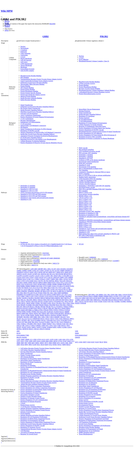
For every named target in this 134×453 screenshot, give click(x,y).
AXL (38, 274)
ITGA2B (30, 293)
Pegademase (24, 242)
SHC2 (44, 317)
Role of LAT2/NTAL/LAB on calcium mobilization (95, 175)
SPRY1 (72, 318)
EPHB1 (49, 284)
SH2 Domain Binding (27, 379)
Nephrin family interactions (87, 177)
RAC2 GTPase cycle (85, 201)
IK (51, 291)
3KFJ (33, 343)
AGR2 (34, 270)
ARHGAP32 (60, 272)
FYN (59, 288)
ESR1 (41, 286)
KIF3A (41, 294)
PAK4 (18, 305)
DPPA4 (40, 282)
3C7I (72, 341)
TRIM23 (129, 301)
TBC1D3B (28, 322)
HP (41, 291)
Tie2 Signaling (83, 170)
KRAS (114, 298)
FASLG (54, 286)
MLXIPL (29, 300)
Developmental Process (86, 405)
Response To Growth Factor (29, 434)
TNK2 (18, 324)
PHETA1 (70, 305)
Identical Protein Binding (28, 96)
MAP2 (57, 296)
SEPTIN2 (127, 300)
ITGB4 (40, 293)
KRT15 (119, 298)
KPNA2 (49, 294)
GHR (28, 289)
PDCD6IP (35, 305)
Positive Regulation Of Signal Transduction (33, 393)
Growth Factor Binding (86, 424)
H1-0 (57, 289)
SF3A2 (23, 315)
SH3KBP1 (20, 317)
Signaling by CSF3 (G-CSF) (29, 189)
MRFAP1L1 (97, 300)
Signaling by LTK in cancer (87, 230)
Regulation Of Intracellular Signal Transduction (35, 358)
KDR (59, 293)
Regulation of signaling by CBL (88, 213)
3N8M (54, 343)
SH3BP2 (59, 315)
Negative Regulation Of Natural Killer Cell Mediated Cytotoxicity (40, 132)
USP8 (43, 325)
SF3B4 (27, 315)
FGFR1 (72, 286)
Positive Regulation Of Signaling (30, 391)
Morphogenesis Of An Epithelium (89, 431)
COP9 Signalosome (26, 64)
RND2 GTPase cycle (85, 225)
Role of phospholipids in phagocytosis (90, 168)
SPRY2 (19, 320)
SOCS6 (86, 301)
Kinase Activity (83, 400)
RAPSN (56, 312)
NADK (46, 301)
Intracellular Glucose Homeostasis (89, 109)
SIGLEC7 (63, 317)
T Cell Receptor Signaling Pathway (31, 406)
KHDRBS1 (64, 293)
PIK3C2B (26, 306)
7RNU (105, 342)
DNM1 (25, 282)
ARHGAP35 (68, 272)
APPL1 (93, 294)
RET (40, 313)
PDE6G (46, 305)
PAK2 (73, 303)
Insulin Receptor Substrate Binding (31, 98)
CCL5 (71, 276)
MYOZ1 (40, 301)
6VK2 (50, 344)
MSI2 (45, 300)
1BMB (27, 339)
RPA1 (62, 313)
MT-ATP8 (55, 300)
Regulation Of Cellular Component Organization (35, 386)
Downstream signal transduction (89, 161)
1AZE (18, 339)
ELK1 (31, 284)
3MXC (37, 343)
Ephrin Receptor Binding (28, 100)
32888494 (92, 257)
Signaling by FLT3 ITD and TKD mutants (33, 194)
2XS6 (80, 342)
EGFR (27, 284)
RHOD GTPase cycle (85, 203)
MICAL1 (23, 300)
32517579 (46, 255)
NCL (62, 301)
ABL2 (49, 269)
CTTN (23, 281)
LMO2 (27, 296)
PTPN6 (19, 312)
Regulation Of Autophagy (87, 116)
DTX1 (54, 282)
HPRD (7, 30)
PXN (38, 312)
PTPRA (23, 312)
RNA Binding (24, 77)
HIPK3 (19, 291)
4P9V (26, 344)
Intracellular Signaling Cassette (30, 394)
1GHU (56, 339)
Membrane (23, 67)
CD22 (27, 277)
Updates (7, 26)
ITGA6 (35, 293)
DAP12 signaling (84, 173)
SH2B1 (32, 315)
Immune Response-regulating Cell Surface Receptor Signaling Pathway (42, 376)
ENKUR (85, 296)
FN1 (41, 288)
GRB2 (46, 36)
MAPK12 (25, 298)
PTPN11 (56, 310)
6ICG (38, 344)
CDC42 (50, 277)
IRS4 (25, 293)
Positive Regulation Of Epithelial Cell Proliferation (94, 425)
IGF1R (95, 298)
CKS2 (24, 279)
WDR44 (49, 327)
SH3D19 (65, 315)
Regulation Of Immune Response (30, 401)
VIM (58, 325)
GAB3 (19, 289)
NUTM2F (44, 303)
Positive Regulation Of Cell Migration (90, 388)
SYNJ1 (69, 320)
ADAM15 (70, 269)
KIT (45, 294)
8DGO (68, 344)
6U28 (97, 342)
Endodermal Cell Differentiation (30, 122)
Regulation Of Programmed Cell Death (32, 420)
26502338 (43, 258)
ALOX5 (57, 270)
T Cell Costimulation (26, 118)
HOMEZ (37, 291)
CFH (65, 277)
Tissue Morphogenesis (86, 434)
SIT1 (68, 317)
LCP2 (18, 296)
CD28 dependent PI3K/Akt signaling (90, 179)
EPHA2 (44, 284)
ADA (58, 269)
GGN (25, 289)
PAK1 (68, 303)
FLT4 (38, 288)
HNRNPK (31, 291)
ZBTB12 (19, 329)
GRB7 (48, 289)
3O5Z (89, 342)
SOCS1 (47, 318)
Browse (7, 21)
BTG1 (70, 274)
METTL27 (67, 298)
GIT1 (32, 289)
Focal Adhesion (83, 59)
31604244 (36, 256)
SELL (18, 315)
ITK (48, 293)
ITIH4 (44, 293)
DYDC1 (129, 294)
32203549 (36, 261)
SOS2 (61, 318)
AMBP (62, 270)
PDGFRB (52, 305)
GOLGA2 (78, 298)
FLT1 (31, 288)
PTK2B (45, 310)
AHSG (42, 270)
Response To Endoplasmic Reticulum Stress (92, 126)
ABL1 (45, 269)
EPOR (64, 284)
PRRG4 (36, 310)
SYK (54, 320)
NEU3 (66, 301)
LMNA (83, 300)
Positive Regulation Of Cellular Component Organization (38, 388)
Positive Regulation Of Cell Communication (34, 400)
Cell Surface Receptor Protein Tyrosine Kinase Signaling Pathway (40, 348)
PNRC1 (71, 306)
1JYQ (67, 339)
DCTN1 (40, 281)
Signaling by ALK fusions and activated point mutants (37, 197)
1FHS (35, 339)
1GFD (52, 339)
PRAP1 (45, 308)
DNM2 (30, 282)
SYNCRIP (64, 320)
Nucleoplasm (24, 48)
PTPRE (34, 312)
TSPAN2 (59, 324)
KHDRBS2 (20, 294)
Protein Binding (25, 86)
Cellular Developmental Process (89, 413)
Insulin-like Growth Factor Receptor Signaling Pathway (37, 134)
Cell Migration (25, 431)
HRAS (45, 291)
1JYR (71, 339)
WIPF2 (59, 327)
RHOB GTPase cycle (85, 196)
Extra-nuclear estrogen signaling (89, 194)
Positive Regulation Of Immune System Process (35, 410)
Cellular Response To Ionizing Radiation (32, 141)
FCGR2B (66, 286)
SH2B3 (42, 315)
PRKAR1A (58, 308)
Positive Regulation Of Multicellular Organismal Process (37, 422)
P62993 (24, 337)
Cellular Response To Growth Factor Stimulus (93, 415)
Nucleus (22, 46)
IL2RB (59, 291)
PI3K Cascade (83, 148)
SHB (31, 317)
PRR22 (68, 308)
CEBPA (61, 277)
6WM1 (55, 344)
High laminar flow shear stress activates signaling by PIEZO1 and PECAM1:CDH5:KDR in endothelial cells (99, 234)
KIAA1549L (35, 294)
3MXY (42, 343)
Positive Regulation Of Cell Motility (90, 394)
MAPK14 (31, 298)
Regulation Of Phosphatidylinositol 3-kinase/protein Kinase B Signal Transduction (45, 370)
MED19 (42, 298)
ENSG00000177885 (23, 335)
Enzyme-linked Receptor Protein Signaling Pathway (36, 352)
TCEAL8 (41, 322)
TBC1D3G (35, 322)
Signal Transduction (26, 105)
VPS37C (63, 325)
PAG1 (64, 303)
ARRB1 (100, 294)
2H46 (47, 341)
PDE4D (41, 305)
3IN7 (25, 343)
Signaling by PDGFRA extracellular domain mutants (95, 222)
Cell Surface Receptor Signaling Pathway (33, 350)
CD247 (32, 277)
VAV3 (55, 325)
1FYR (39, 339)
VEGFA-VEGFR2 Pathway (87, 182)
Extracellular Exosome (27, 69)
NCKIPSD (57, 301)
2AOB (43, 341)
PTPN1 (51, 310)
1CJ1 (31, 339)
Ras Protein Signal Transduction (30, 108)
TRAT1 (39, 324)
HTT (48, 291)
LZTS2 (46, 296)
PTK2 (41, 310)
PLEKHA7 (59, 306)
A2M (32, 269)
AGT (38, 270)
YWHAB (83, 303)
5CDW (34, 344)
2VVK (60, 341)
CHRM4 (70, 277)
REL (27, 313)
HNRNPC (24, 291)
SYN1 (58, 320)
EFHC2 (19, 284)
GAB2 (68, 288)
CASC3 (42, 276)
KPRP (54, 294)
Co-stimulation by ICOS (86, 237)
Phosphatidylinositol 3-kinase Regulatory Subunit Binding (97, 90)
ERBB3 (27, 286)
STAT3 (105, 301)
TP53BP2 (30, 324)
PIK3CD (116, 300)
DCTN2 (46, 281)
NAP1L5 (51, 301)
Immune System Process (27, 412)
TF (55, 322)
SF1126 (81, 244)
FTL (56, 288)
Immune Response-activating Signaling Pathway (35, 415)
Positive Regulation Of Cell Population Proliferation (95, 369)
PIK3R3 (48, 306)
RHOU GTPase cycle (85, 206)
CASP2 (47, 276)
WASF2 (24, 327)
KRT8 (58, 294)
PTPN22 (67, 310)
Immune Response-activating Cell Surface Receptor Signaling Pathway (42, 381)
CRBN (53, 279)
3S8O (18, 344)
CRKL (61, 279)
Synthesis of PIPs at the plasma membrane (92, 160)
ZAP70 (69, 327)
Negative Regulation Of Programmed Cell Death (94, 419)
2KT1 (77, 342)
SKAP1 (19, 318)
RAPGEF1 (50, 312)
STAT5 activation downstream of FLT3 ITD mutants (36, 192)
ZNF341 (36, 329)
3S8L (66, 343)
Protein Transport (84, 118)
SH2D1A (47, 315)
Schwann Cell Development (29, 113)
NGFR (19, 303)
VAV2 (51, 325)
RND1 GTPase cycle (85, 227)
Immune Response (84, 111)
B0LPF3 (19, 337)
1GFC (47, 339)
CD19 (23, 277)
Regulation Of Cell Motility (87, 384)
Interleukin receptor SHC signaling (89, 211)
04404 (77, 333)
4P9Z (30, 344)
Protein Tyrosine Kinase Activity (30, 355)
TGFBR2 (123, 301)
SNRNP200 (36, 318)
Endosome (23, 51)
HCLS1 (66, 289)
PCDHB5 (29, 305)
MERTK (57, 298)
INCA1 (64, 291)
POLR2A (25, 308)
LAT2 (65, 294)
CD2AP (40, 277)
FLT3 (34, 288)
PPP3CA (40, 308)
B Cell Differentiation (85, 119)
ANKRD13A (69, 270)
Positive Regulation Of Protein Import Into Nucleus (95, 128)
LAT (62, 294)
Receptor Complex (84, 364)
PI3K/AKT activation (85, 163)
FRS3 (49, 288)
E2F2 (66, 282)
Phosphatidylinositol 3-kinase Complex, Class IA (94, 61)
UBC (23, 325)
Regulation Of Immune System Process (32, 398)
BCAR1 (46, 274)
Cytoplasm (23, 50)
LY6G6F (41, 296)
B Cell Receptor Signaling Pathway (31, 137)
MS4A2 (40, 300)
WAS (68, 325)
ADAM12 (63, 269)
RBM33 (19, 313)
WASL (29, 327)
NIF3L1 (23, 303)
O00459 (77, 337)
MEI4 (53, 298)
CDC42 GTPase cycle (85, 197)
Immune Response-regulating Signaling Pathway (35, 408)
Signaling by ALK (84, 165)
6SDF (46, 344)
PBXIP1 (23, 305)
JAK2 (55, 293)
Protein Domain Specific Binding (30, 93)
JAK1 (51, 293)
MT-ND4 (62, 300)
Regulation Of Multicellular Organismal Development (95, 420)
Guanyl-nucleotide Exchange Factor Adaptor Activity (36, 81)
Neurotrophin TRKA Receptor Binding (32, 84)
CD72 (45, 277)
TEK (52, 322)
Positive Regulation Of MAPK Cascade (32, 425)
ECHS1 (71, 282)
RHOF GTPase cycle (85, 210)
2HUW (55, 341)
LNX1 (32, 296)
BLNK (61, 274)
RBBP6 (67, 312)
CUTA (27, 281)
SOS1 (57, 318)
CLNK (28, 279)
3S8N (70, 343)
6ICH (42, 344)
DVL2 (63, 282)
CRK (56, 279)
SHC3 (48, 317)
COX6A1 (42, 279)
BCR (57, 274)
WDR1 (44, 327)
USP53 (33, 325)
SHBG (35, 317)
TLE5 (61, 322)
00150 (18, 333)
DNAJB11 (20, 282)
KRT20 (124, 298)
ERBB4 (33, 286)
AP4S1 (31, 272)
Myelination (24, 127)
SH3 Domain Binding (27, 88)
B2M (42, 274)
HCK (91, 298)
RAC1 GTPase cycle (85, 199)
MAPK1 (19, 298)
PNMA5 (66, 306)
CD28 (36, 277)
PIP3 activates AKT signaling (88, 153)
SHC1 (39, 317)
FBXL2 (111, 296)
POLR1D (19, 308)
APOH (40, 272)
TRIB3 (44, 324)
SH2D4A (53, 315)
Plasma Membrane (26, 58)
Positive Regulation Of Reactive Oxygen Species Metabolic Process (41, 143)
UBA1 (71, 324)
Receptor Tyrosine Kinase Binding (89, 88)
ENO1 (35, 284)
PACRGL (59, 303)
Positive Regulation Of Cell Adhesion (90, 133)
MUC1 (19, 301)
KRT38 (128, 298)
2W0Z (69, 341)
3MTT (85, 342)
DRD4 (50, 282)
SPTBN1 (24, 320)
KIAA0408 (27, 294)
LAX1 (70, 294)
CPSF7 (48, 279)
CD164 (19, 277)
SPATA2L (66, 318)
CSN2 (18, 281)
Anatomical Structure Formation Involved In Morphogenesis (39, 136)
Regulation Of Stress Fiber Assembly (90, 137)
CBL (51, 276)
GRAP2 (43, 289)
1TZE (26, 341)
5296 (76, 331)
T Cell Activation (25, 124)
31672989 (36, 260)
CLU (32, 279)
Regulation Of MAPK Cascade (29, 131)
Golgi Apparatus (25, 53)
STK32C (43, 320)
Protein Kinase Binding (27, 89)
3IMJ (22, 343)
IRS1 (18, 293)
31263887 (116, 261)
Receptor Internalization (27, 120)
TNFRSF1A (67, 322)
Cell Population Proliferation (88, 422)
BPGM (66, 274)
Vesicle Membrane (26, 65)
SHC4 (52, 317)
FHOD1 (26, 288)
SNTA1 (42, 318)
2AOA (38, 341)
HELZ (71, 289)
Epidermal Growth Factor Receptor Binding (33, 82)
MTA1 (67, 300)
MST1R (49, 300)
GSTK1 (52, 289)
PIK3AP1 (20, 306)
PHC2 (64, 305)
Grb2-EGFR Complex (27, 70)
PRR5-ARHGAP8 (22, 310)
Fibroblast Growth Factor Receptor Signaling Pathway (37, 112)
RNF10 (52, 313)
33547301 (45, 253)
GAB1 (64, 288)
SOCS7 (52, 318)
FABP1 (49, 286)
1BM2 (23, 339)
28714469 (50, 258)
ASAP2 (29, 274)
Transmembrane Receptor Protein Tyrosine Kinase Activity (38, 382)
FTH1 (53, 288)
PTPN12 (61, 310)
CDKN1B (56, 277)
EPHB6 (59, 284)
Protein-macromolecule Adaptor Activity (32, 94)
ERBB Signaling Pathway (87, 432)
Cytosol (22, 57)
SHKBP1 (57, 317)
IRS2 (21, 293)
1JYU (18, 341)
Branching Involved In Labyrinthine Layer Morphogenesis (38, 139)
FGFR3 (19, 288)
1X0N (30, 341)
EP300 (40, 284)
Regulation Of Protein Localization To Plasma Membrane (96, 138)
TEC (112, 301)
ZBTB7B (25, 329)
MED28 (48, 298)
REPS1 (31, 313)
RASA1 (61, 312)
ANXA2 (26, 272)
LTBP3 (87, 300)
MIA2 (18, 300)
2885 (18, 331)
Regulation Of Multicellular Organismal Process (35, 419)
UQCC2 (27, 325)
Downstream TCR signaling (87, 167)
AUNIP (34, 274)
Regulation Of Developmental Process (90, 391)
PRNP (64, 308)
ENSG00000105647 (81, 335)
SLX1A (29, 318)
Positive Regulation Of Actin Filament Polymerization (37, 117)
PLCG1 (53, 306)
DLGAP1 (63, 281)
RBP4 (23, 313)
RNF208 (57, 313)
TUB (63, 324)
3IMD (18, 343)
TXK (67, 324)
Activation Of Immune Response (30, 432)
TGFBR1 (117, 301)
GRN (87, 298)
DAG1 (36, 281)
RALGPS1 (43, 312)
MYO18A (34, 301)
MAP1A (51, 296)
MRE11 (35, 300)
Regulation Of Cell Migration (88, 382)
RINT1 (121, 300)
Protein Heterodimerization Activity (90, 94)
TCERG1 (47, 322)
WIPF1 (54, 327)
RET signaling (83, 191)
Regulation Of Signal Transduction (31, 362)
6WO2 (59, 344)
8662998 (52, 24)
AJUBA (46, 270)
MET (62, 298)
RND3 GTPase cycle (85, 223)
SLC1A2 (24, 318)
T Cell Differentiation (85, 121)
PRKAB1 (51, 308)
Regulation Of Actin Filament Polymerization (93, 123)
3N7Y (46, 343)
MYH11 (28, 301)
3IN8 (29, 343)
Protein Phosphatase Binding (29, 91)
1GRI (60, 339)
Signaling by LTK (25, 199)
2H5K (51, 341)
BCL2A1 (52, 274)
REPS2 (36, 313)
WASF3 (77, 303)
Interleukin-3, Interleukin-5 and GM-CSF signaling (94, 185)
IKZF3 (54, 291)
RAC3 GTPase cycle (85, 208)
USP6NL (38, 325)
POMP (31, 308)
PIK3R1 (37, 306)
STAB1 (100, 301)
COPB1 (36, 279)
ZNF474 (42, 329)
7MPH (64, 344)
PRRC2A (31, 310)
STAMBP (37, 320)
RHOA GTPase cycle (85, 192)
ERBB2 (22, 286)
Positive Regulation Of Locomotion (90, 398)
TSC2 (54, 324)
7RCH (101, 342)
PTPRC (29, 312)
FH (22, 288)
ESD (37, 286)
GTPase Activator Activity (87, 83)
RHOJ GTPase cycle (85, 204)
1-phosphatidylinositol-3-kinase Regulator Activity (94, 92)
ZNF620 (47, 329)
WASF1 (19, 327)
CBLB (55, 276)
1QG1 (22, 341)
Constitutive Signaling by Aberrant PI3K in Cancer (94, 172)
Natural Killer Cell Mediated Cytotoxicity (33, 125)
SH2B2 (37, 315)
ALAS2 (52, 270)
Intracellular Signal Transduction (30, 360)
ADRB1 (19, 270)
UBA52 (19, 325)
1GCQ (43, 339)
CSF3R (70, 279)
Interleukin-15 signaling (27, 185)
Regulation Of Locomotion (87, 396)
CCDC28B (65, 276)
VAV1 (47, 325)
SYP (22, 322)
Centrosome (24, 55)
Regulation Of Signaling (27, 365)
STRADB (49, 320)
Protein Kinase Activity (27, 405)
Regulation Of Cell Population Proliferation (33, 417)
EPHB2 (54, 284)
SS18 (32, 320)
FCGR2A (60, 286)
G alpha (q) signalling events (88, 180)
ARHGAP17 (52, 272)
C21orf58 (25, 276)
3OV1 (58, 343)
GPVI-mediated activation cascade (89, 151)
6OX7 (93, 342)
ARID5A (19, 274)
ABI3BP (40, 269)
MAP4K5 (68, 296)
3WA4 (22, 344)
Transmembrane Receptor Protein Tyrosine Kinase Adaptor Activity (41, 79)
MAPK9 (37, 298)
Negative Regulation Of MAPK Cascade (91, 130)
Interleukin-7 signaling (86, 155)
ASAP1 (24, 274)
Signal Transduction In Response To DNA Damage (36, 129)
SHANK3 (26, 317)
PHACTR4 (59, 305)
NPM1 (33, 303)
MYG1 (23, 301)
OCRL (49, 303)
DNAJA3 (69, 281)
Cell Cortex (23, 62)
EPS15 (69, 284)
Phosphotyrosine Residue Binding (30, 76)
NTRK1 (37, 303)
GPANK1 (37, 289)
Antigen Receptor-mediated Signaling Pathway (34, 384)
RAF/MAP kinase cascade (87, 187)
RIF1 (48, 313)
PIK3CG (32, 306)
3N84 (50, 343)
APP (44, 272)
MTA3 (71, 300)
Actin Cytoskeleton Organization (30, 115)
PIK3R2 (104, 36)
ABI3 (35, 269)
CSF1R (65, 279)
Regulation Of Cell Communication (31, 372)
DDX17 (57, 281)
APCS (36, 272)
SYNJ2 (19, 322)
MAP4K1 (62, 296)
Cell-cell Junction (25, 60)
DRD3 (45, 282)
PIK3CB (110, 300)
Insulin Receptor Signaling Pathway (31, 110)
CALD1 (37, 276)
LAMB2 (77, 300)
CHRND (19, 279)
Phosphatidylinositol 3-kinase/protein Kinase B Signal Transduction (99, 131)
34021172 (56, 263)
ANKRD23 (20, 272)
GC (22, 289)
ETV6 (45, 286)
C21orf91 (31, 276)
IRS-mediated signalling (86, 149)
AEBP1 (29, 270)
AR (47, 272)
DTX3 (58, 282)
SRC (28, 320)
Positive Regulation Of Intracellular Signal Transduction (37, 389)
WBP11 (33, 327)
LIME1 (22, 296)
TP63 (35, 324)
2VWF (64, 341)
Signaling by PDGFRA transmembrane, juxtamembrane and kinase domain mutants (104, 220)
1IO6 (63, 339)
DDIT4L (51, 281)
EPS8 (18, 286)
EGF (23, 284)
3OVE (63, 343)
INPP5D (69, 291)
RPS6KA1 (68, 313)
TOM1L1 (24, 324)
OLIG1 (54, 303)
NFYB (71, 301)
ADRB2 (24, 270)
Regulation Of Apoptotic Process (30, 427)
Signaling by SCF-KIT (86, 158)
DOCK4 (35, 282)
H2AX (61, 289)
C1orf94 (19, 276)
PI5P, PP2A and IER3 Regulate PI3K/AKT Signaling (95, 189)
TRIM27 (49, 324)
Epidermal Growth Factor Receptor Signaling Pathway (37, 106)
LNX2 (36, 296)
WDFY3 (39, 327)
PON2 (35, 308)
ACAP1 (53, 269)
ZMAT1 (30, 329)
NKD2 (28, 303)
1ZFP (34, 341)
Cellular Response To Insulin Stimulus (90, 124)
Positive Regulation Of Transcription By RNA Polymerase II (97, 135)
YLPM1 (64, 327)
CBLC (60, 276)
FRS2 (45, 288)
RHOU (44, 313)
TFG (57, 322)
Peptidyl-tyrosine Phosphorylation (30, 396)
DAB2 (31, 281)
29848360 (56, 258)
